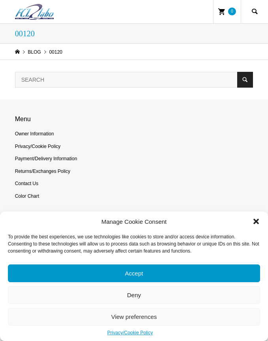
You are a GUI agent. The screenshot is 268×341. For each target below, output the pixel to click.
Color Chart (27, 196)
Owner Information (34, 134)
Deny (134, 295)
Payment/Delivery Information (46, 158)
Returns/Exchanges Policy (42, 171)
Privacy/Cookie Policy (130, 332)
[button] (256, 221)
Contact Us (26, 183)
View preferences (134, 316)
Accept (134, 273)
